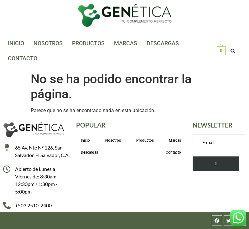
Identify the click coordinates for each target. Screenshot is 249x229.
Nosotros (48, 43)
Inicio (16, 43)
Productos (88, 43)
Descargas (163, 43)
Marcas (125, 43)
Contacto (22, 58)
